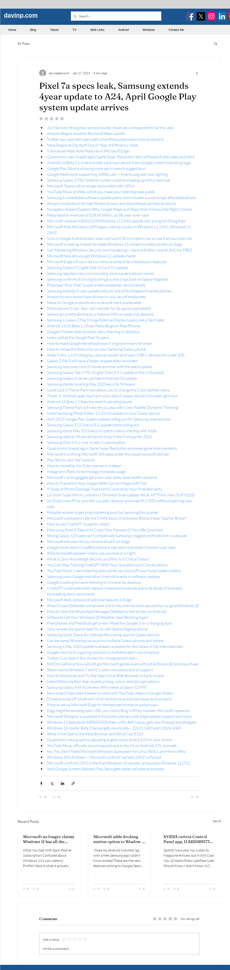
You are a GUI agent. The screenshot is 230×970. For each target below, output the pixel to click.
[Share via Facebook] (41, 783)
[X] (201, 16)
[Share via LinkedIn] (62, 783)
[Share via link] (73, 783)
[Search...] (115, 16)
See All (217, 821)
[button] (216, 43)
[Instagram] (211, 16)
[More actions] (196, 73)
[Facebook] (190, 16)
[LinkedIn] (222, 16)
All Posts (23, 43)
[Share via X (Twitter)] (52, 783)
